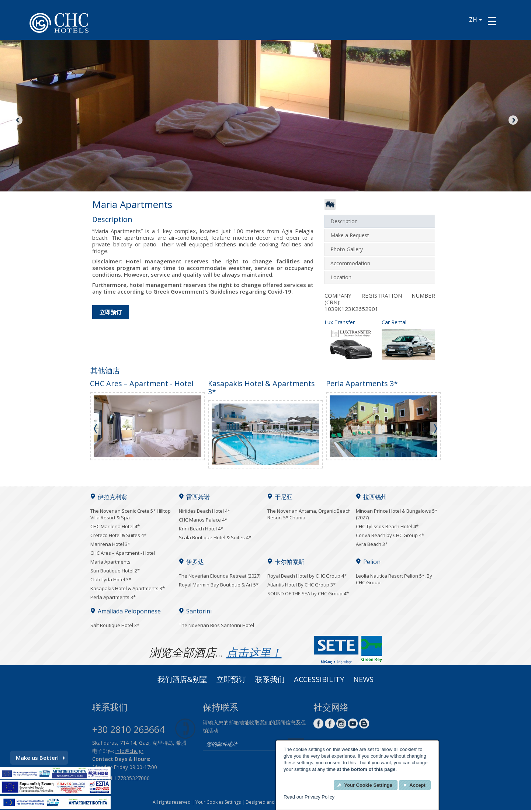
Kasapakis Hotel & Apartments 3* (127, 588)
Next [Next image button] (512, 120)
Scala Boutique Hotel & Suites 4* (215, 537)
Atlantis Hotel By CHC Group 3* (301, 584)
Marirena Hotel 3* (110, 544)
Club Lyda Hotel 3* (110, 579)
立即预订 (111, 312)
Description (344, 221)
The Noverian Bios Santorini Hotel (216, 625)
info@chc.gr (129, 750)
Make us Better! (40, 757)
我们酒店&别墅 (182, 680)
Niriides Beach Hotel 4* (204, 511)
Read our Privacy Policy (309, 797)
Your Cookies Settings (218, 802)
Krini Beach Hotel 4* (201, 528)
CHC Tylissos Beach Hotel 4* (387, 526)
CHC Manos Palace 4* (203, 519)
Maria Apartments (110, 561)
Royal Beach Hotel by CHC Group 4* (307, 575)
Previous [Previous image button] (18, 120)
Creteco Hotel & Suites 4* (118, 535)
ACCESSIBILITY (319, 680)
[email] (243, 744)
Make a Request (349, 235)
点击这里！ (254, 652)
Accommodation (350, 263)
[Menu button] (492, 20)
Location (340, 277)
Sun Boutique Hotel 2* (115, 570)
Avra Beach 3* (372, 544)
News (363, 680)
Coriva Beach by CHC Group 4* (390, 535)
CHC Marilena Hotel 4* (115, 526)
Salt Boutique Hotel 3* (114, 625)
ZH (475, 19)
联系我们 (270, 680)
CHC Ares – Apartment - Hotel (122, 553)
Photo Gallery (346, 249)
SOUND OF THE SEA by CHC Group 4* (308, 593)
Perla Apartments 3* (113, 597)
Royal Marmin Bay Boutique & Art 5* (218, 584)
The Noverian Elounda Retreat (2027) (219, 575)
